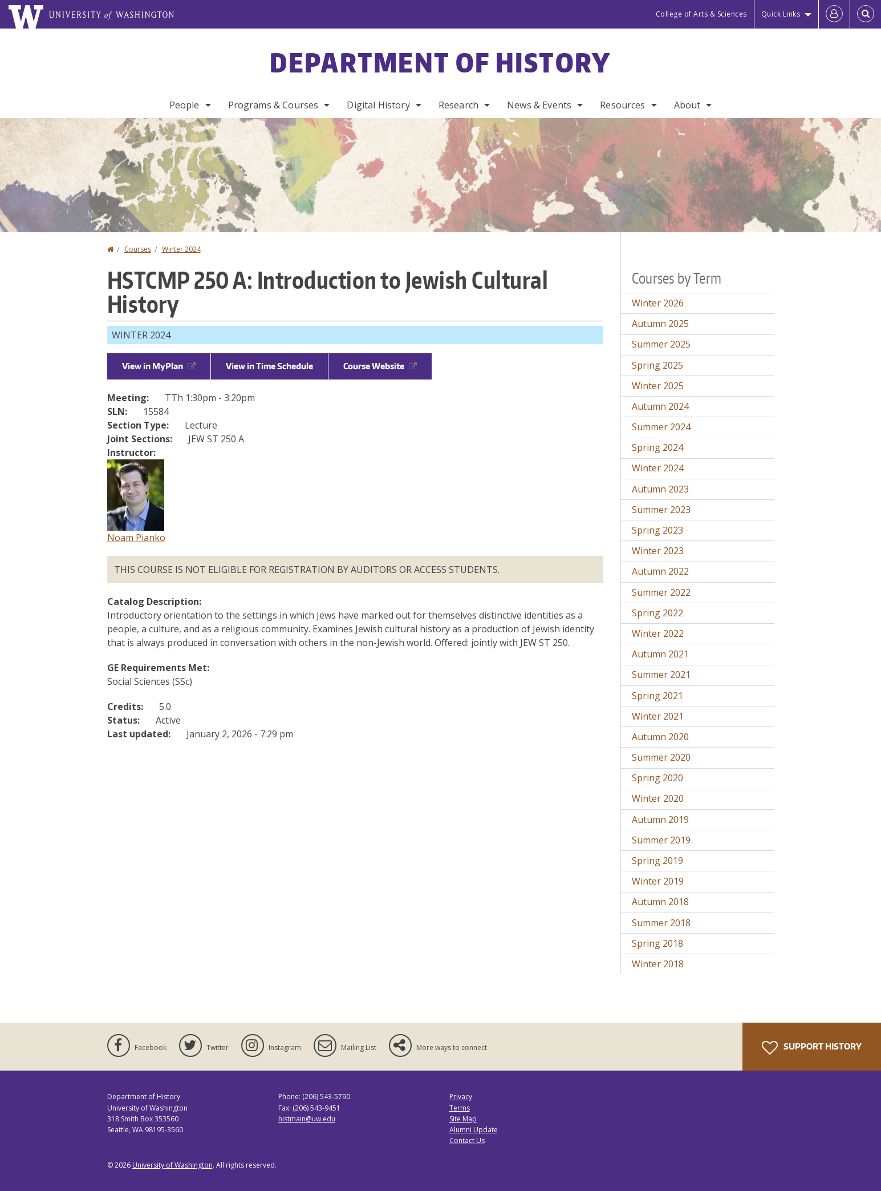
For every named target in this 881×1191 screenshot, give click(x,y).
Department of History (440, 62)
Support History (812, 1048)
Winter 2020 (658, 798)
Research (458, 105)
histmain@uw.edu (306, 1119)
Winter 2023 (658, 550)
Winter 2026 (658, 303)
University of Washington (172, 1165)
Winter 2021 (658, 716)
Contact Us (467, 1140)
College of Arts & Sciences (701, 14)
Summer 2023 (661, 509)
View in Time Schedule (269, 366)
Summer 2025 (661, 344)
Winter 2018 (658, 964)
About (687, 105)
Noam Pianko (136, 537)
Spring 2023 (657, 530)
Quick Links (781, 14)
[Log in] (834, 14)
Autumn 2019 (660, 819)
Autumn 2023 (660, 489)
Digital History (378, 105)
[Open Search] (865, 14)
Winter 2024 (181, 249)
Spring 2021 (657, 695)
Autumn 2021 (660, 654)
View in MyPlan (159, 366)
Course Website (380, 366)
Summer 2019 (661, 840)
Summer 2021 (661, 674)
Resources (622, 105)
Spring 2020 (657, 778)
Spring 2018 (657, 943)
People (184, 105)
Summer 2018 (661, 923)
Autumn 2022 (660, 571)
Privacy (460, 1096)
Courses (137, 249)
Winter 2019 (658, 881)
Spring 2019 (657, 860)
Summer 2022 (661, 592)
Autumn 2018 (660, 901)
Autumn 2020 (660, 736)
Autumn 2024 (660, 406)
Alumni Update (473, 1130)
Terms (459, 1108)
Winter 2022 (658, 633)
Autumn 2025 (660, 323)
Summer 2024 (661, 427)
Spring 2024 (657, 447)
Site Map (463, 1119)
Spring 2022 (657, 613)
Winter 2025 (658, 385)
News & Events (539, 105)
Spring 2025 (657, 365)
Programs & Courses (273, 105)
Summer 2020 (661, 757)
